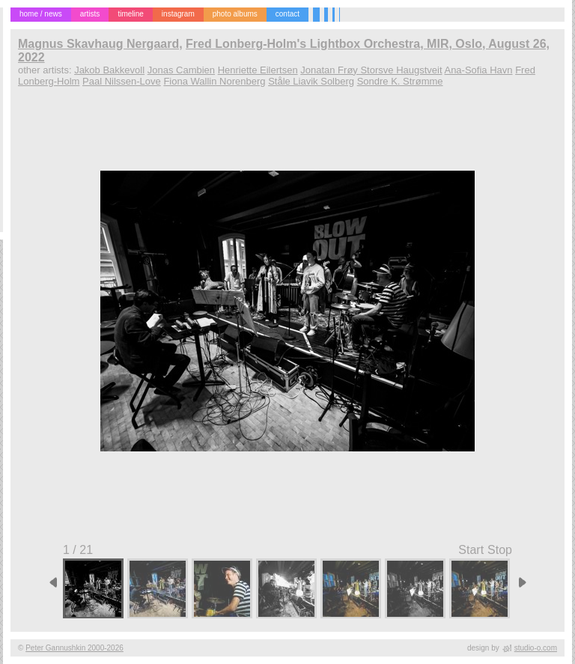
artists (90, 14)
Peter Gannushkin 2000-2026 (74, 648)
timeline (130, 14)
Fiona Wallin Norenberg (214, 81)
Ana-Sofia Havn (478, 70)
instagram (178, 14)
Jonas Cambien (181, 70)
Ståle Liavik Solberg (311, 81)
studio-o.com (535, 648)
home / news (40, 14)
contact (287, 14)
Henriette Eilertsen (258, 70)
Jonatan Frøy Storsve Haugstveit (371, 70)
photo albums (235, 14)
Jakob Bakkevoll (109, 70)
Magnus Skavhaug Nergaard (98, 43)
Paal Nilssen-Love (121, 81)
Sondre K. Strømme (400, 81)
